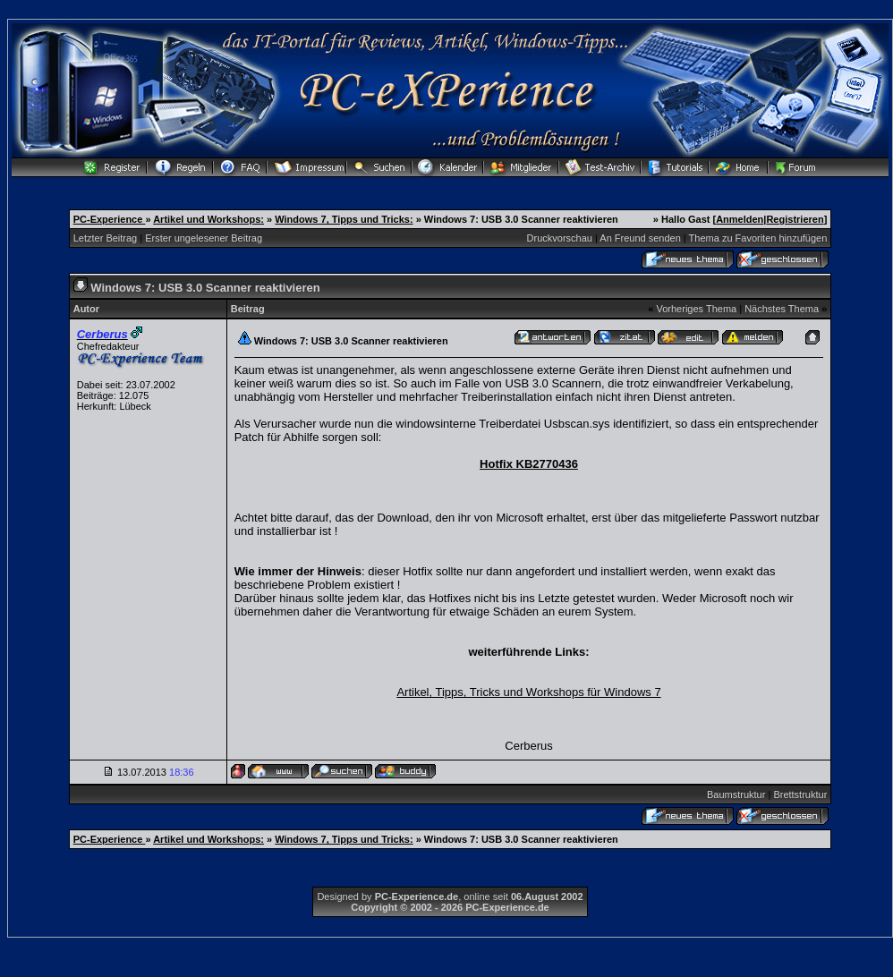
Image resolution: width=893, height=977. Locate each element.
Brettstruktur (800, 794)
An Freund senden (640, 238)
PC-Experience (109, 219)
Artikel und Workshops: (208, 219)
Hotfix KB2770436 (529, 464)
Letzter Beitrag (105, 238)
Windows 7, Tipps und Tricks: (343, 219)
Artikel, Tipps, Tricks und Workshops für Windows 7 (528, 692)
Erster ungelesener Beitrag (203, 238)
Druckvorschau (559, 238)
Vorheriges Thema (696, 308)
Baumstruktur (736, 794)
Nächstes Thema (781, 308)
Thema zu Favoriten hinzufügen (758, 238)
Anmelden (739, 219)
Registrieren (794, 219)
